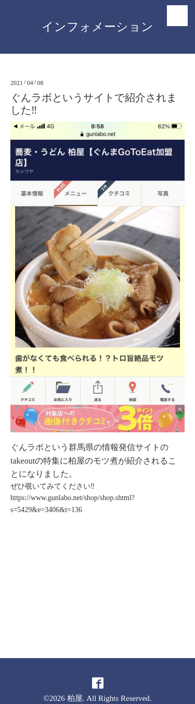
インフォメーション (97, 26)
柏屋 (75, 698)
